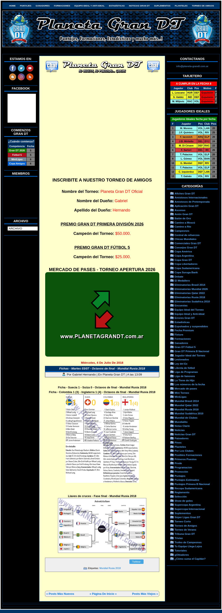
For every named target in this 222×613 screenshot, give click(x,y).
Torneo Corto (183, 521)
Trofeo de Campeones (188, 542)
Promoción (181, 471)
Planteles (181, 5)
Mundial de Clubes (186, 417)
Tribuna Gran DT (185, 533)
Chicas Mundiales (186, 239)
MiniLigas (181, 396)
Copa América (183, 251)
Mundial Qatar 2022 (186, 405)
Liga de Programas (186, 371)
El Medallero (182, 280)
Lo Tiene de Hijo (185, 380)
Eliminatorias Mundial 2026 (191, 289)
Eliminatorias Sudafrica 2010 (192, 301)
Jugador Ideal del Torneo (190, 355)
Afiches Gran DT (185, 193)
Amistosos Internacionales (191, 197)
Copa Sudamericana (187, 268)
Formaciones (62, 5)
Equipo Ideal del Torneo (189, 309)
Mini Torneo (182, 392)
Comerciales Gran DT (188, 243)
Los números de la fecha (190, 384)
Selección (181, 496)
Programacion (183, 467)
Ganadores (43, 5)
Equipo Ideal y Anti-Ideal (89, 5)
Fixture (179, 334)
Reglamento (182, 492)
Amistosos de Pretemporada (192, 201)
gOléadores (182, 554)
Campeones (182, 230)
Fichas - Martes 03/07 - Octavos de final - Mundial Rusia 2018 (102, 368)
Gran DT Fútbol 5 (185, 346)
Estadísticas (117, 5)
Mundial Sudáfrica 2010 (189, 413)
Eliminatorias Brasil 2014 (190, 284)
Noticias (180, 430)
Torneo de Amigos (203, 5)
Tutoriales (181, 550)
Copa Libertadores (186, 263)
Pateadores (182, 438)
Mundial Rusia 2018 (110, 568)
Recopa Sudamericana (188, 488)
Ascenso (180, 210)
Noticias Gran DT (139, 5)
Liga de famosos (185, 376)
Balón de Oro (183, 218)
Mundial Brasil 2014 (187, 400)
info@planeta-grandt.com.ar (192, 66)
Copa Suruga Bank (186, 272)
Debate (179, 276)
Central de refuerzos (187, 235)
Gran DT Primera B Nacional (192, 351)
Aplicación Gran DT (187, 205)
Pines (178, 442)
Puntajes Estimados (187, 479)
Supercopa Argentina (188, 504)
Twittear (136, 561)
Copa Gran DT (183, 259)
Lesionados (182, 359)
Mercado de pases (186, 388)
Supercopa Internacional (190, 508)
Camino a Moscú (185, 222)
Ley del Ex (181, 363)
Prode (178, 463)
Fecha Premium (184, 330)
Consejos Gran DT (186, 247)
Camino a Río (183, 226)
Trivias (179, 538)
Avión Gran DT (184, 214)
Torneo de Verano (185, 529)
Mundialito (181, 421)
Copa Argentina (184, 255)
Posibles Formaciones (188, 454)
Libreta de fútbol (185, 367)
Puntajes (25, 5)
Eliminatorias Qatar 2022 (190, 293)
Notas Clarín (182, 425)
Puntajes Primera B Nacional (192, 484)
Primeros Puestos (186, 459)
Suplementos (162, 5)
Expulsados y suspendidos (191, 326)
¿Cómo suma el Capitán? (190, 558)
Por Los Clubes (184, 450)
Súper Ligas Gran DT (187, 517)
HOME (12, 5)
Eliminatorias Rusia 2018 (190, 297)
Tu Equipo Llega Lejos (188, 546)
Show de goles (184, 500)
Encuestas (181, 305)
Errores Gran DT (185, 317)
